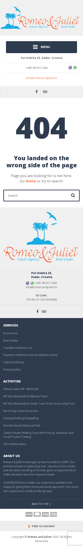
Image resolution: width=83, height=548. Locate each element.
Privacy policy (12, 369)
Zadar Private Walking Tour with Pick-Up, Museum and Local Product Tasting (38, 435)
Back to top (41, 504)
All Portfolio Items (14, 444)
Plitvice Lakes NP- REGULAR (21, 389)
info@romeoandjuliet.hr (41, 78)
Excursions (10, 333)
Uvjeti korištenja (13, 362)
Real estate (10, 340)
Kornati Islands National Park (21, 425)
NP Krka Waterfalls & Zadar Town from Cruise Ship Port (39, 403)
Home (30, 181)
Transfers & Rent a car (17, 348)
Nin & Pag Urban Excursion (20, 411)
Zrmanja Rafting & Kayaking (21, 418)
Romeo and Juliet (40, 537)
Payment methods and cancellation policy (30, 355)
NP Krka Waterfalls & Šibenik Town (25, 396)
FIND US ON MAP (41, 526)
